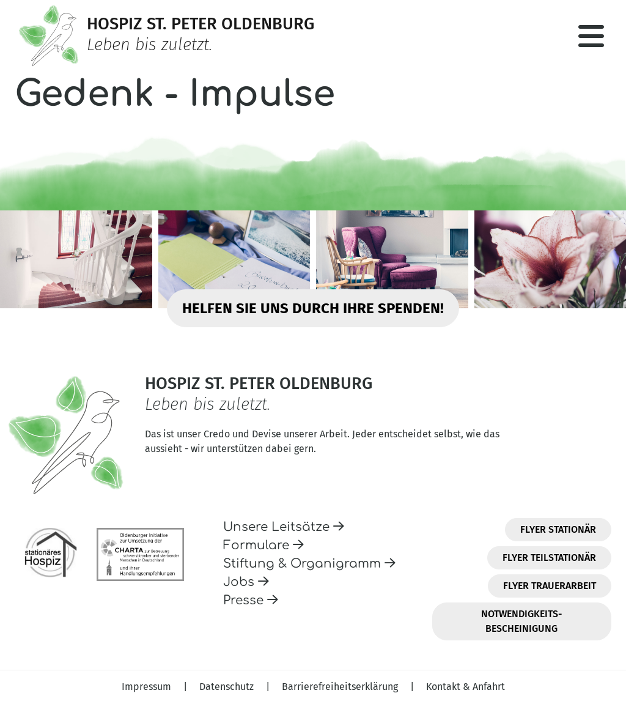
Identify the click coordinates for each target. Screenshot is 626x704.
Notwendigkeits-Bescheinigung (521, 621)
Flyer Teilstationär (549, 557)
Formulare (263, 545)
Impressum (148, 686)
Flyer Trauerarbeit (549, 585)
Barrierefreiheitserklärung (341, 686)
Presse (250, 600)
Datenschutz (227, 686)
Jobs (246, 582)
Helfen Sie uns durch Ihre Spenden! (313, 308)
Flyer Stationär (558, 529)
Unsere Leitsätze (283, 527)
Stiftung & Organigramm (309, 564)
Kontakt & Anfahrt (465, 686)
